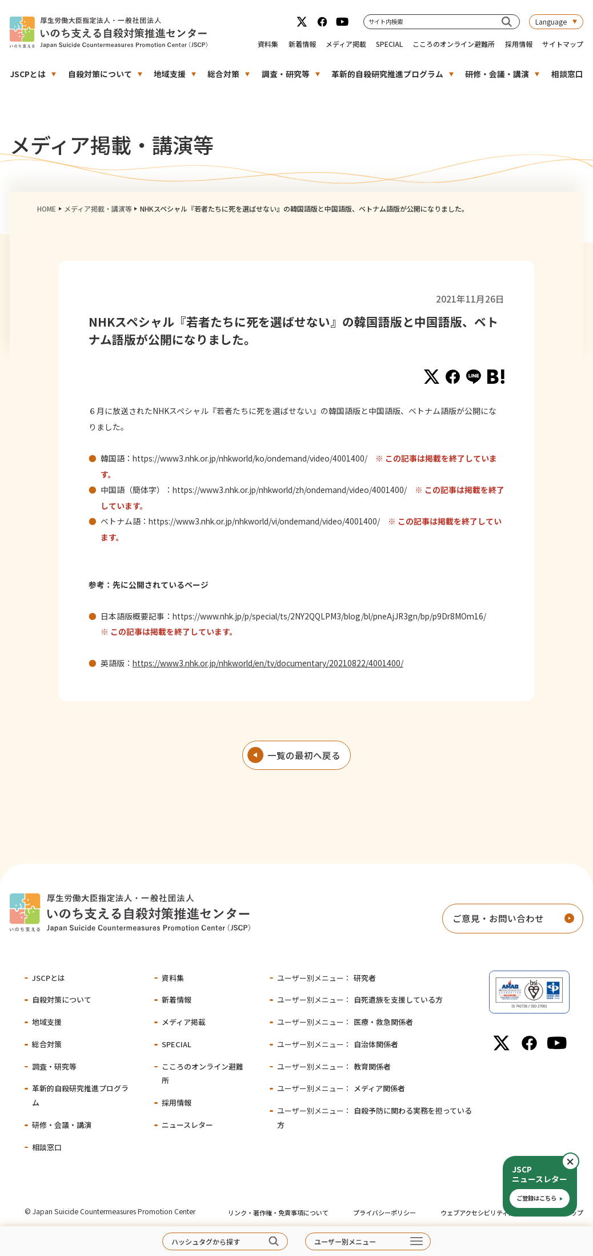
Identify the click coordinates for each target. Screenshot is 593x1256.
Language (551, 21)
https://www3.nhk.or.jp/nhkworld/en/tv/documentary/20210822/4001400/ (268, 663)
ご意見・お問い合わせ (498, 918)
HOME (46, 208)
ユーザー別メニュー (345, 1241)
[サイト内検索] (506, 21)
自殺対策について (100, 74)
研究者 (326, 977)
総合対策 (223, 74)
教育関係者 (334, 1066)
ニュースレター (187, 1124)
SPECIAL (389, 44)
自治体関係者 (337, 1044)
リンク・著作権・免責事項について (278, 1212)
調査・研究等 (286, 74)
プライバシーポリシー (384, 1212)
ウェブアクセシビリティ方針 (480, 1212)
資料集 (268, 44)
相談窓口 (567, 74)
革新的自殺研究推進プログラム (387, 74)
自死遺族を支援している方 (360, 999)
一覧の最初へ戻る (303, 755)
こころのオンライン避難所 (453, 44)
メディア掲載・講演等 (98, 208)
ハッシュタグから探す (205, 1241)
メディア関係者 (341, 1088)
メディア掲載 (346, 44)
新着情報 (302, 44)
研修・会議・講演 (497, 74)
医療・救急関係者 (345, 1021)
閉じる (578, 1161)
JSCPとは (28, 74)
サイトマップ (562, 44)
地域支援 (170, 74)
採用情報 (518, 44)
